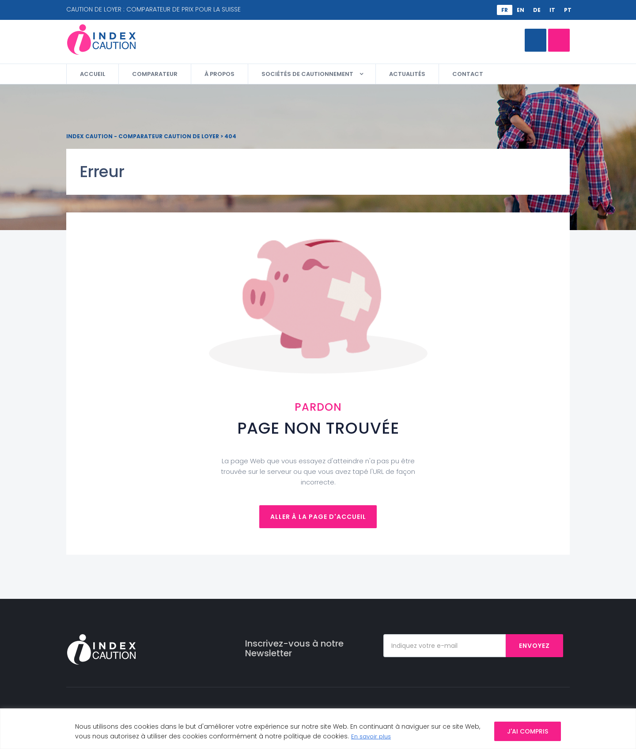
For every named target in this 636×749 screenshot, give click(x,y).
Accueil (92, 74)
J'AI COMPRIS (527, 731)
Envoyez (534, 645)
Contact (467, 74)
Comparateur (530, 40)
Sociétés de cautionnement (307, 74)
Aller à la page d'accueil (318, 516)
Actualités (407, 74)
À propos (219, 74)
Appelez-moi (451, 40)
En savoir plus (372, 736)
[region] (318, 728)
